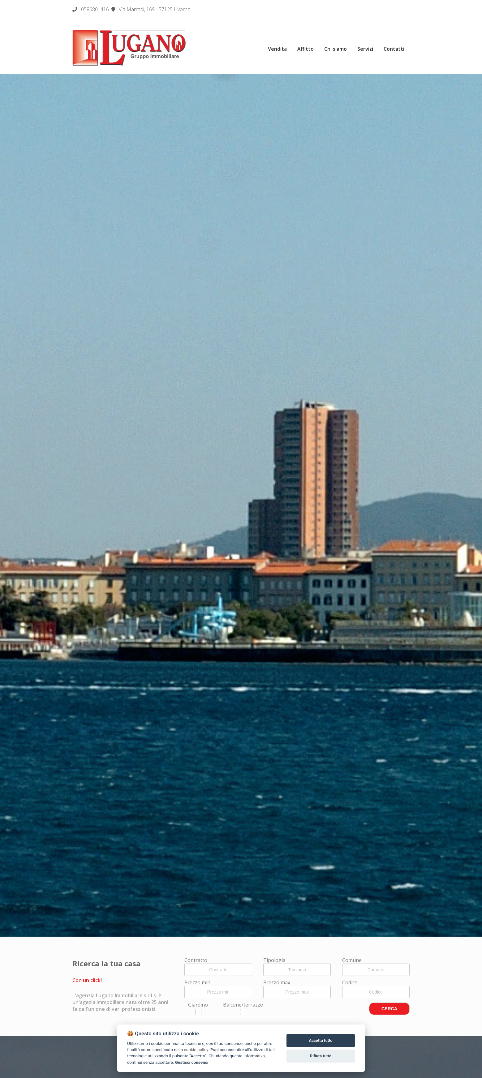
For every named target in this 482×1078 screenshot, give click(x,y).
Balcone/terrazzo (243, 1008)
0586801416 (95, 9)
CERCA (389, 1008)
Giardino (198, 1008)
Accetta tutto (320, 1040)
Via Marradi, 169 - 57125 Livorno (151, 9)
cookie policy (196, 1049)
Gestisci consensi (191, 1062)
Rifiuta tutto (320, 1056)
